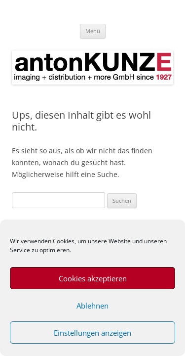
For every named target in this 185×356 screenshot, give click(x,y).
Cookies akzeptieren (93, 278)
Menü (92, 31)
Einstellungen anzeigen (92, 333)
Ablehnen (92, 306)
